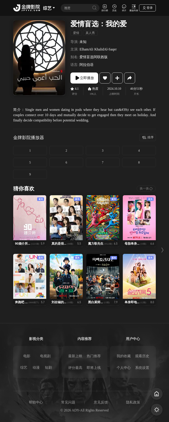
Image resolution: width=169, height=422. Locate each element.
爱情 (76, 33)
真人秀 (90, 33)
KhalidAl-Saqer (105, 49)
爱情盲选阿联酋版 (93, 57)
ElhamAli (86, 49)
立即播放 (84, 78)
